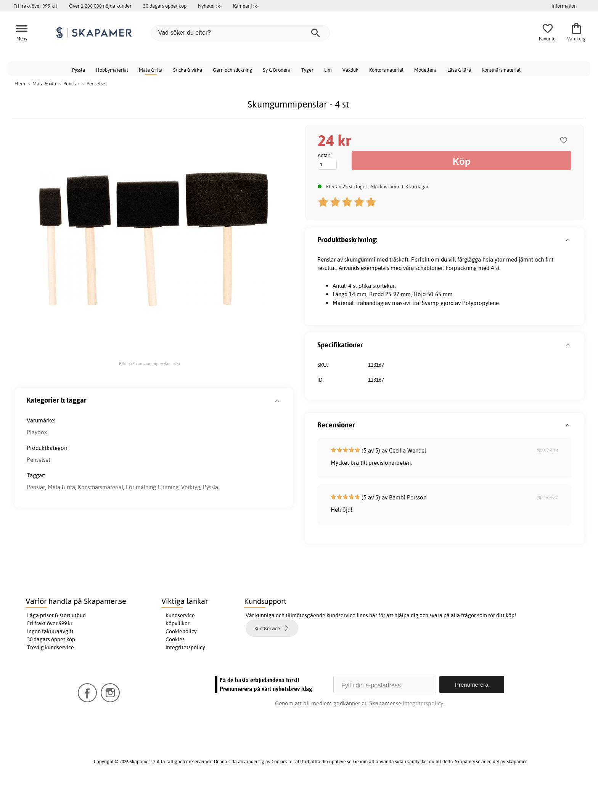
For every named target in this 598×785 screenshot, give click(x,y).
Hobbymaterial (112, 70)
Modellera (425, 70)
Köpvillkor (178, 623)
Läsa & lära (459, 70)
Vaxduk (350, 70)
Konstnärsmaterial (501, 70)
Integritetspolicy (185, 647)
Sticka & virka (187, 70)
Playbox (37, 432)
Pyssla (78, 70)
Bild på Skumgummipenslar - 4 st (149, 363)
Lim (328, 70)
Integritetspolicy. (423, 703)
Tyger (307, 70)
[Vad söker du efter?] (240, 32)
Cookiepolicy (181, 631)
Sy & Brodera (277, 70)
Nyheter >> (210, 6)
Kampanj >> (246, 6)
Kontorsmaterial (386, 70)
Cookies (175, 639)
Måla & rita (150, 70)
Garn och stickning (232, 70)
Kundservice (180, 615)
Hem (19, 83)
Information (564, 6)
